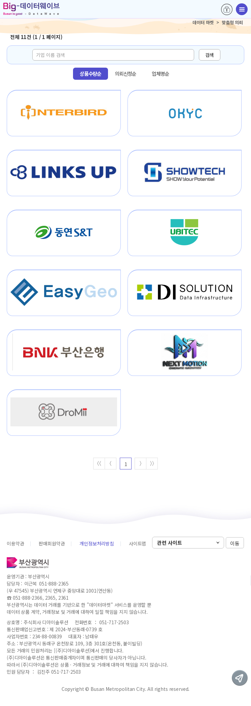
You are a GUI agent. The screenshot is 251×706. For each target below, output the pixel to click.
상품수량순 (90, 73)
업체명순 (160, 73)
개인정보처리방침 (96, 543)
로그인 (226, 9)
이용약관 (15, 543)
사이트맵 (137, 543)
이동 (235, 542)
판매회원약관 (52, 543)
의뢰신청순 (125, 73)
